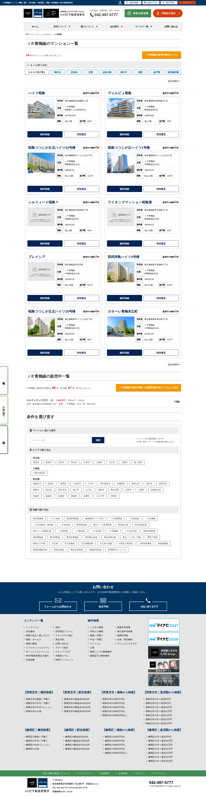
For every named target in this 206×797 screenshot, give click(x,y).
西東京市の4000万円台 (113, 711)
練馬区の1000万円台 (115, 736)
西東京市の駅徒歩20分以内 (77, 711)
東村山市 (136, 483)
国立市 (49, 490)
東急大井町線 (76, 550)
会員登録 (123, 773)
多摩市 (87, 496)
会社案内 (30, 631)
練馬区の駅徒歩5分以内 (76, 736)
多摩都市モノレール (117, 550)
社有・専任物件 (125, 639)
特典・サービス (33, 639)
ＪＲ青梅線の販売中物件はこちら (161, 54)
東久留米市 (105, 483)
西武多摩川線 (110, 537)
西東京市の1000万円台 (113, 699)
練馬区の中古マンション (38, 745)
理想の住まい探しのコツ (38, 635)
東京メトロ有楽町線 (102, 525)
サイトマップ (85, 773)
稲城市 (61, 496)
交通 (90, 72)
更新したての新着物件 (101, 651)
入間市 (124, 462)
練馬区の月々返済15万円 (160, 761)
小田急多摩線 (145, 543)
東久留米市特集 (125, 631)
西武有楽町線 (149, 531)
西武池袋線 (38, 518)
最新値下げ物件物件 (100, 655)
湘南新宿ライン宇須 (94, 518)
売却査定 (81, 134)
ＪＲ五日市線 (131, 531)
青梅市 (74, 496)
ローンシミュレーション (38, 651)
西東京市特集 (123, 627)
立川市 (89, 490)
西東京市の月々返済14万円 (159, 723)
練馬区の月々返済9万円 (159, 736)
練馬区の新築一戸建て (37, 736)
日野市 (129, 490)
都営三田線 (152, 537)
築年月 (124, 72)
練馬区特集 (122, 635)
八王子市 (100, 496)
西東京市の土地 (33, 711)
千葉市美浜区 (39, 473)
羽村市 (114, 496)
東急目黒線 (59, 550)
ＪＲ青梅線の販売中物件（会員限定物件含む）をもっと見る (148, 387)
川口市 (112, 462)
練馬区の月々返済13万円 (160, 753)
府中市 (149, 483)
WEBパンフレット (64, 659)
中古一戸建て (96, 639)
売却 (57, 627)
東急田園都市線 (40, 550)
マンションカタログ (127, 643)
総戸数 (157, 72)
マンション (95, 643)
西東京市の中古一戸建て (38, 703)
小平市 (91, 483)
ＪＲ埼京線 (65, 525)
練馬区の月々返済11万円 (160, 745)
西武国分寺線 (91, 537)
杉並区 (51, 483)
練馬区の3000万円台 (115, 745)
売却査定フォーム (64, 631)
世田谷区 (163, 483)
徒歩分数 (107, 72)
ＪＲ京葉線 (150, 518)
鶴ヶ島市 (138, 462)
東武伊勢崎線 (72, 518)
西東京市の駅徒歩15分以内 (77, 707)
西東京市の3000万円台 (113, 707)
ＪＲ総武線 (134, 518)
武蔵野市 (121, 483)
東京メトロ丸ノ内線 (132, 537)
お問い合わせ (171, 26)
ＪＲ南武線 (63, 531)
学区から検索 (96, 631)
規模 (140, 72)
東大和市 (115, 490)
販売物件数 (173, 72)
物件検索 (132, 2)
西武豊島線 (38, 537)
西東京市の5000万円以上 (114, 715)
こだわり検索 (96, 627)
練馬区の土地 (32, 749)
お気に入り (150, 2)
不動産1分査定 (168, 13)
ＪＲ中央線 (96, 531)
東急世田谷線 (95, 550)
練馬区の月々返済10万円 (160, 740)
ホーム (35, 26)
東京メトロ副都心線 (42, 531)
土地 (92, 647)
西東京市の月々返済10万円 (159, 707)
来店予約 (59, 639)
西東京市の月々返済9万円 (158, 703)
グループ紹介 (61, 647)
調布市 (101, 490)
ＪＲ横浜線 (80, 531)
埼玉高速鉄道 (141, 525)
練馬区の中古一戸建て (37, 740)
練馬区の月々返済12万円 (160, 749)
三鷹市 (141, 490)
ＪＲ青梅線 (113, 531)
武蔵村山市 (156, 490)
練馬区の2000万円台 (115, 740)
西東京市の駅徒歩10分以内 (77, 703)
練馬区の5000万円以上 (116, 753)
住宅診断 (30, 659)
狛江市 (76, 490)
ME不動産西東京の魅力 (37, 655)
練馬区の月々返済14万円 (160, 757)
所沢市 (61, 462)
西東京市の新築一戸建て (38, 699)
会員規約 (105, 773)
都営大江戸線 (39, 543)
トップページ (32, 627)
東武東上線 (123, 525)
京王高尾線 (69, 543)
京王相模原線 (87, 543)
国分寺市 (62, 490)
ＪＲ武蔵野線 (116, 518)
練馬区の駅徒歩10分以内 (77, 740)
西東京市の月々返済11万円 (159, 711)
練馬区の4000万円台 (115, 749)
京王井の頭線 (106, 543)
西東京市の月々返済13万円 (159, 719)
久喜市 (87, 462)
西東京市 (37, 483)
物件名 (57, 72)
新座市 (49, 462)
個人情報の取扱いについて (57, 773)
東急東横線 (163, 543)
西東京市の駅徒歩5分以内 (76, 699)
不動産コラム (61, 655)
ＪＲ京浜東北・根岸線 (43, 525)
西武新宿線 (82, 525)
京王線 (55, 543)
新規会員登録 (141, 13)
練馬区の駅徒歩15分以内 (77, 745)
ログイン (140, 773)
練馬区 (63, 483)
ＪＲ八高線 (55, 518)
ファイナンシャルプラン (38, 647)
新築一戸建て (96, 635)
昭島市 (36, 490)
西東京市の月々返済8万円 (158, 699)
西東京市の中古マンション (39, 707)
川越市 (99, 462)
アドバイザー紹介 (64, 635)
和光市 (74, 462)
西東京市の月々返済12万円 (159, 715)
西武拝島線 (55, 537)
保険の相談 (31, 643)
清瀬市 (36, 496)
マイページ (159, 773)
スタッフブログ (63, 651)
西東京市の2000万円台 (113, 703)
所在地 (74, 72)
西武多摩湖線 (72, 537)
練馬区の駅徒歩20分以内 (77, 749)
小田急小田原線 (126, 543)
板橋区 (49, 496)
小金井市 (77, 483)
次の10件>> (174, 81)
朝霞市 (36, 462)
